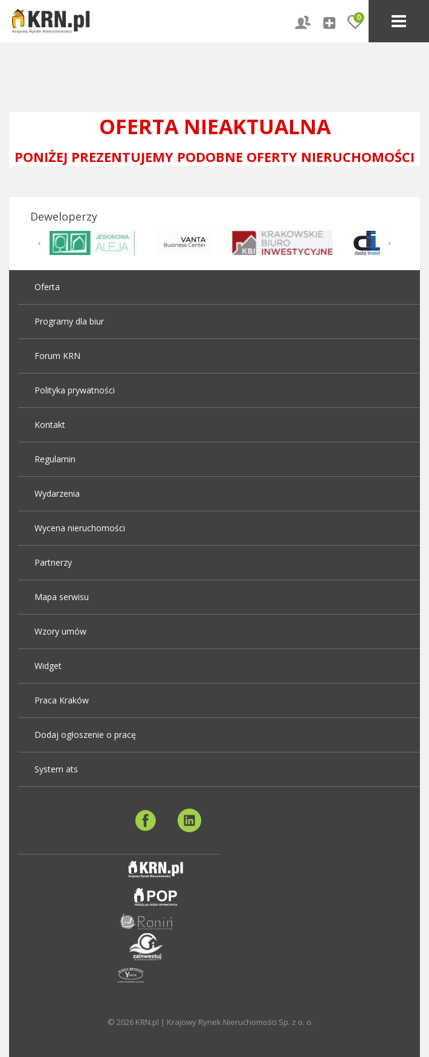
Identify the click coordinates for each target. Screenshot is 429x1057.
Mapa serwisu (61, 597)
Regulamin (55, 459)
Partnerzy (53, 562)
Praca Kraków (61, 700)
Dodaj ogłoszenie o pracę (85, 734)
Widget (48, 665)
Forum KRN (57, 355)
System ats (56, 769)
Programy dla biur (69, 321)
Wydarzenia (57, 493)
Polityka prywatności (74, 390)
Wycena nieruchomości (79, 528)
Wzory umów (60, 631)
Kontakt (49, 424)
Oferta (47, 287)
